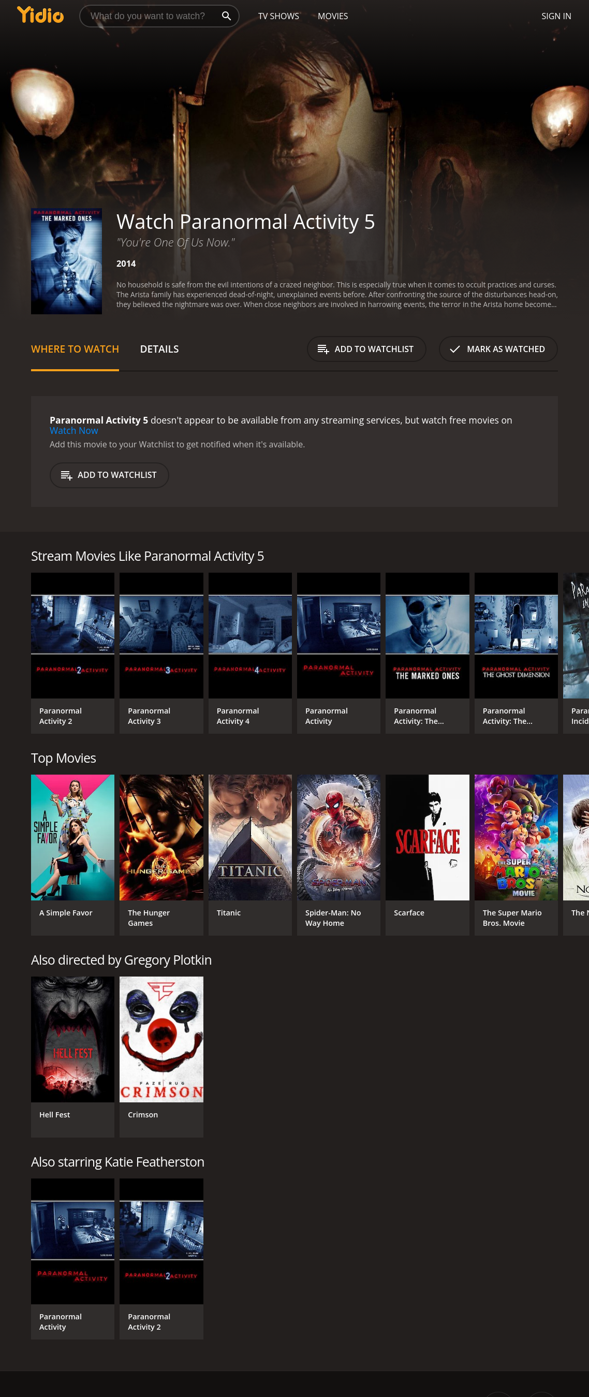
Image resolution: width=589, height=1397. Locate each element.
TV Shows (278, 16)
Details (159, 349)
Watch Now (74, 430)
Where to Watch (75, 349)
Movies (333, 16)
